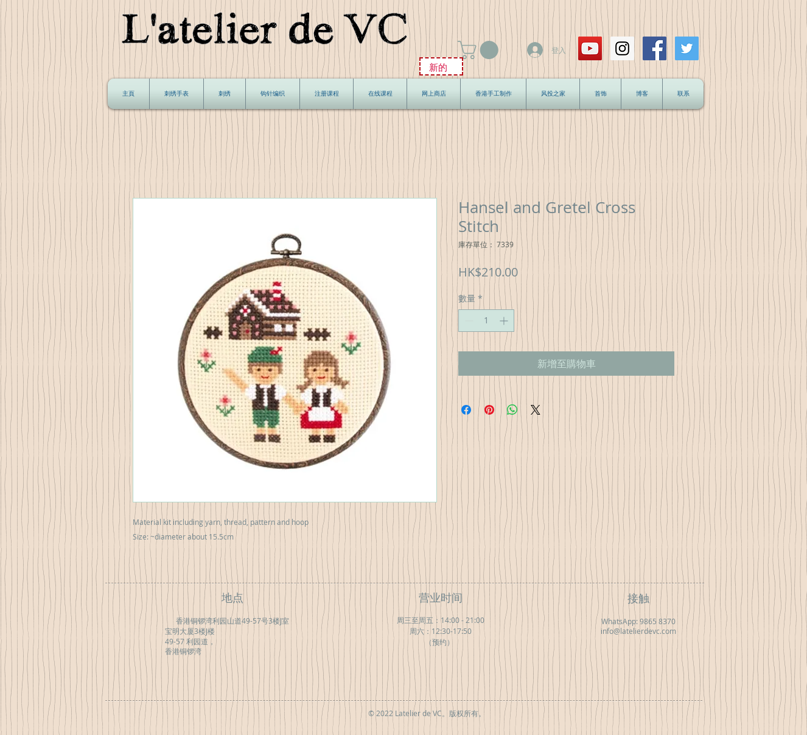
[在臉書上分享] (466, 410)
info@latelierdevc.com (638, 631)
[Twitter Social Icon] (687, 48)
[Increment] (504, 320)
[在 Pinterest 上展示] (489, 410)
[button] (480, 50)
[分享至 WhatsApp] (512, 410)
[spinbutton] (486, 320)
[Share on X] (535, 410)
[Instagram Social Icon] (622, 48)
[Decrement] (467, 320)
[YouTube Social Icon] (590, 48)
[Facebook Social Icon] (654, 48)
